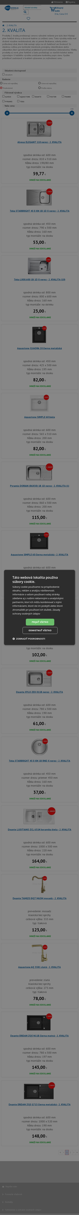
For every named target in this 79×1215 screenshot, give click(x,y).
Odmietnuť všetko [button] (40, 630)
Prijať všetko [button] (40, 622)
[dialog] (39, 607)
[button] (29, 638)
